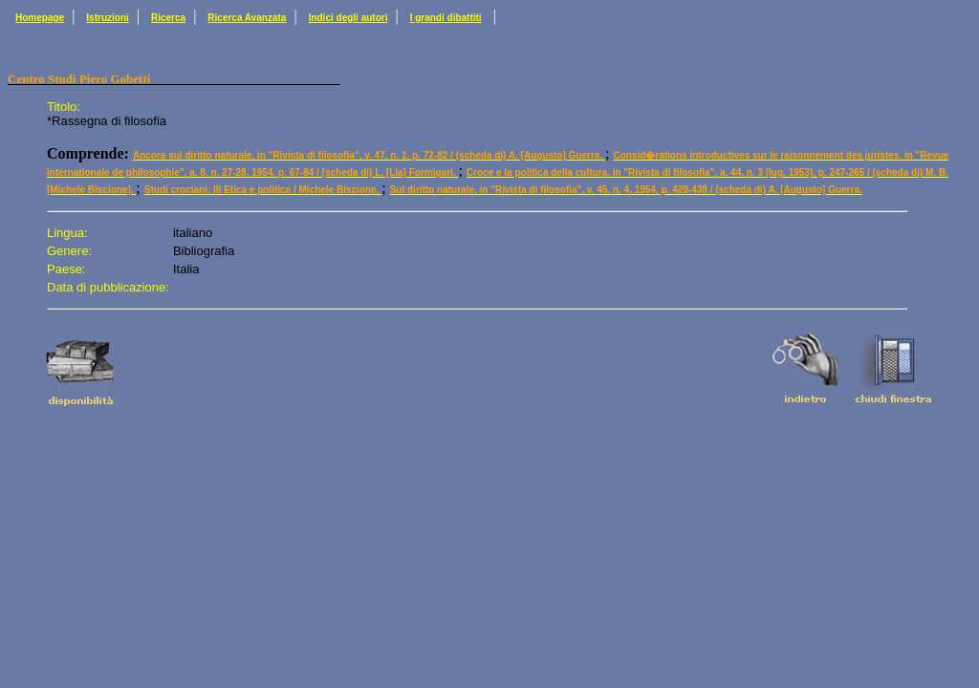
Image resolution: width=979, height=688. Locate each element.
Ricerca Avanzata (246, 17)
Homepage (39, 17)
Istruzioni (107, 17)
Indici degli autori (348, 17)
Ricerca (168, 17)
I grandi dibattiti (446, 17)
